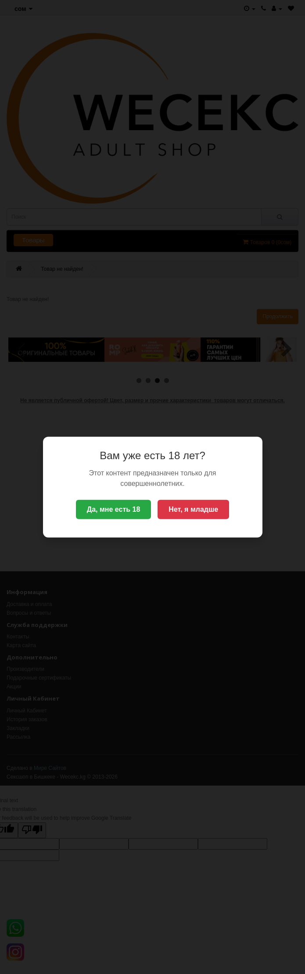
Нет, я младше (193, 509)
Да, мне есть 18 (113, 509)
